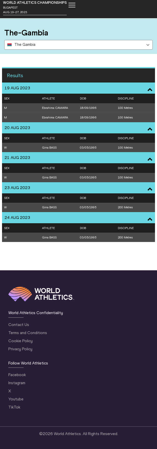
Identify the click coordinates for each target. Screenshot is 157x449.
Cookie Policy (20, 340)
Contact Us (18, 324)
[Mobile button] (72, 5)
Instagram (16, 382)
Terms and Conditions (27, 332)
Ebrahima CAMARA (55, 108)
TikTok (14, 407)
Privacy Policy (20, 348)
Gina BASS (49, 147)
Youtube (16, 399)
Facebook (17, 374)
